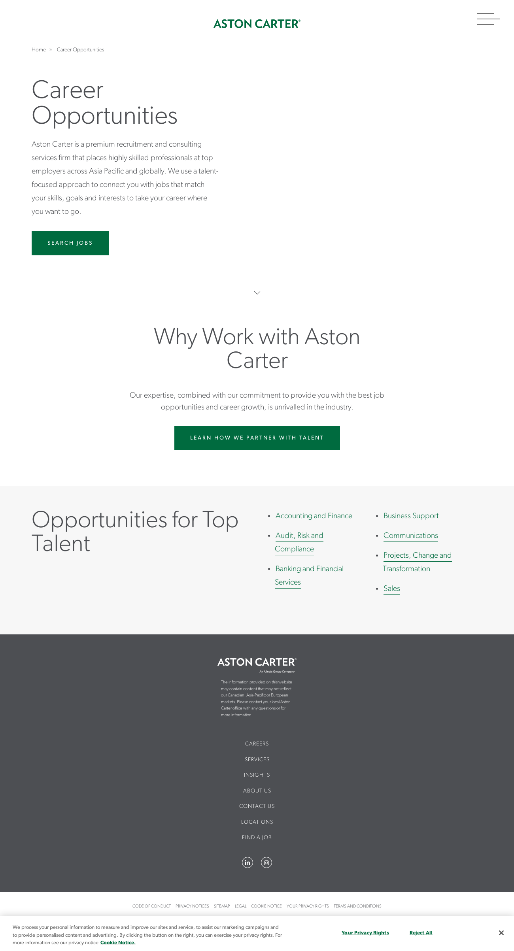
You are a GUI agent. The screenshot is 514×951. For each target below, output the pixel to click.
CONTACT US (257, 806)
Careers (257, 744)
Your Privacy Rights (308, 906)
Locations (257, 822)
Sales (392, 589)
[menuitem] (257, 747)
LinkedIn (247, 862)
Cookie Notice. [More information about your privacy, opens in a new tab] (118, 942)
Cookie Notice (266, 906)
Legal (240, 906)
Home (257, 24)
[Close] (501, 933)
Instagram (266, 862)
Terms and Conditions (358, 906)
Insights (257, 775)
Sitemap (222, 906)
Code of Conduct (151, 906)
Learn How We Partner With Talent (257, 438)
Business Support (411, 516)
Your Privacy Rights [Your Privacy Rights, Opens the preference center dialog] (365, 932)
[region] (257, 933)
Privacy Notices (192, 906)
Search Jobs (70, 243)
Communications (411, 536)
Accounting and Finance (314, 516)
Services (257, 760)
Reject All (421, 932)
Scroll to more (257, 293)
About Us (257, 791)
